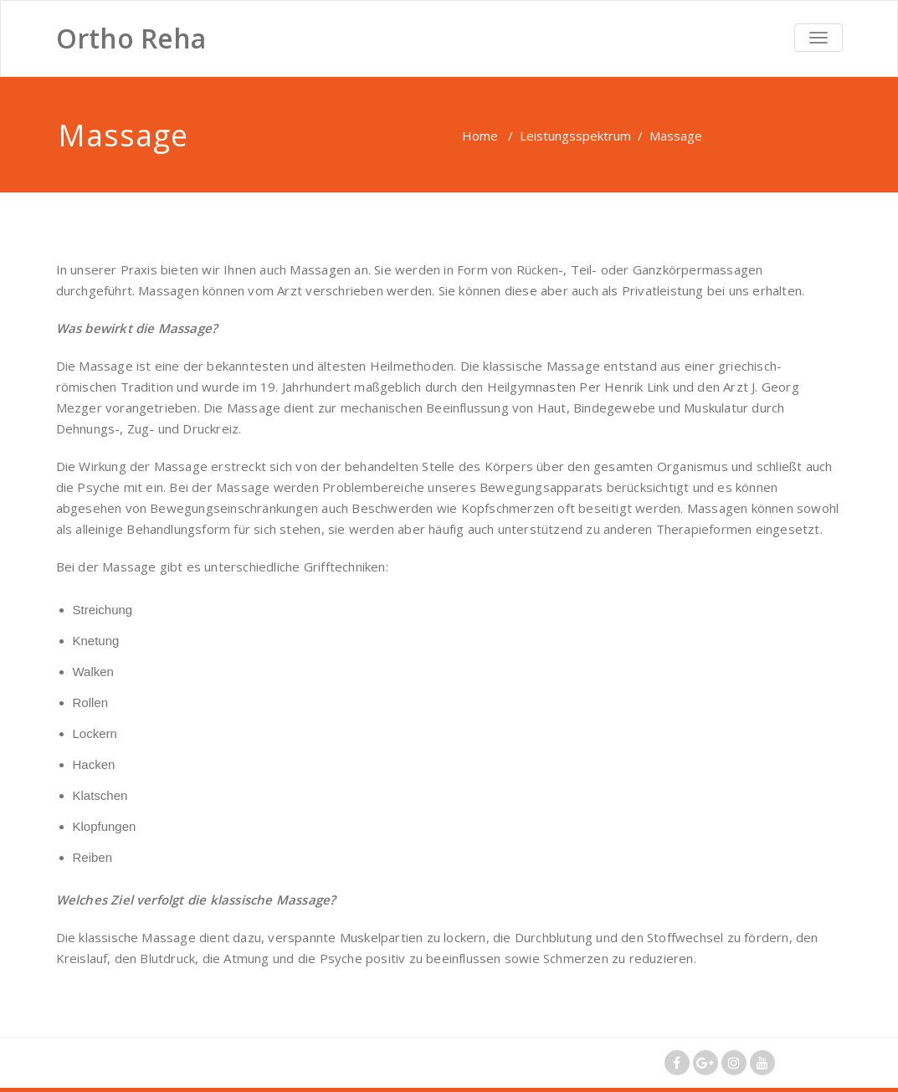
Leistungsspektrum (575, 135)
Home (480, 135)
